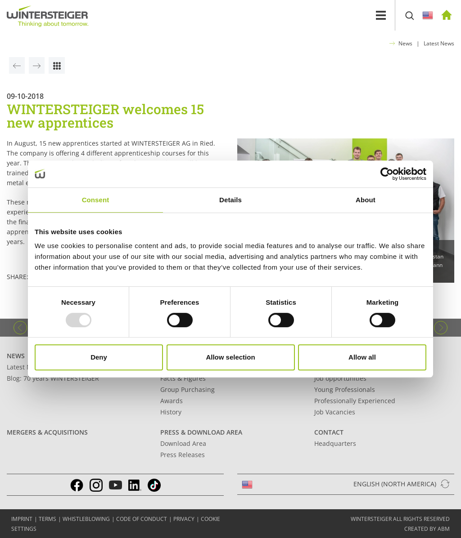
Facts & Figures (183, 378)
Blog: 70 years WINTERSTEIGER (53, 378)
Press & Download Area (201, 432)
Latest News (439, 43)
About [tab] (365, 200)
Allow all (362, 357)
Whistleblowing (86, 519)
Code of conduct (141, 519)
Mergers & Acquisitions (47, 432)
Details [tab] (230, 200)
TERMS (47, 519)
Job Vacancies (334, 412)
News (405, 43)
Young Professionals (344, 389)
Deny (98, 357)
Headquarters (335, 443)
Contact (328, 432)
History (170, 412)
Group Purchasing (187, 389)
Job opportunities (340, 378)
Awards (171, 400)
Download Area (183, 443)
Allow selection (230, 357)
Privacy (183, 519)
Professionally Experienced (354, 400)
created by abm (427, 529)
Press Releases (182, 454)
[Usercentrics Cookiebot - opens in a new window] (387, 174)
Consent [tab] (95, 200)
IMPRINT (21, 519)
